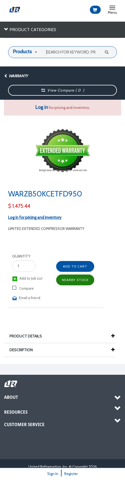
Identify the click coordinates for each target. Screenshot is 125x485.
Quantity (21, 256)
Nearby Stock (75, 280)
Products (22, 52)
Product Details (28, 336)
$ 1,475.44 (19, 206)
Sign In (52, 473)
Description (23, 349)
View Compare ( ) (62, 90)
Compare (23, 288)
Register (71, 473)
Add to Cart (75, 266)
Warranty (16, 75)
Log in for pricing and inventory (35, 217)
